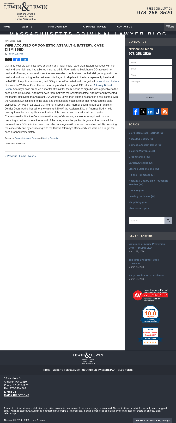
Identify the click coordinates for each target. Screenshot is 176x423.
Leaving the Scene (141, 198)
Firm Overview (67, 26)
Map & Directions (16, 391)
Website (36, 26)
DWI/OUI (136, 192)
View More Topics (138, 209)
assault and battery (108, 86)
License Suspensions (143, 172)
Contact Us (90, 364)
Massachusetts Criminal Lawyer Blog (26, 11)
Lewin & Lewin (38, 416)
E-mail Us (9, 387)
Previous (11, 161)
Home (11, 26)
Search (168, 221)
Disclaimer (74, 364)
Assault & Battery (140, 143)
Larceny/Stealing (140, 166)
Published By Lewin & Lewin (154, 10)
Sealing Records (50, 143)
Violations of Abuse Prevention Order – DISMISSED (150, 247)
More (169, 26)
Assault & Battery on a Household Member (147, 185)
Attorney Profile (103, 26)
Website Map (107, 364)
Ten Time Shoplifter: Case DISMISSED (149, 260)
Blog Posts (123, 364)
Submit (150, 102)
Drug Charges (138, 160)
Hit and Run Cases (141, 178)
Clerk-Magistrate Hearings (145, 138)
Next (32, 161)
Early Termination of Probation (145, 272)
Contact (138, 26)
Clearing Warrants (141, 155)
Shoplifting (137, 204)
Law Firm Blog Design (156, 416)
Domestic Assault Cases (26, 143)
